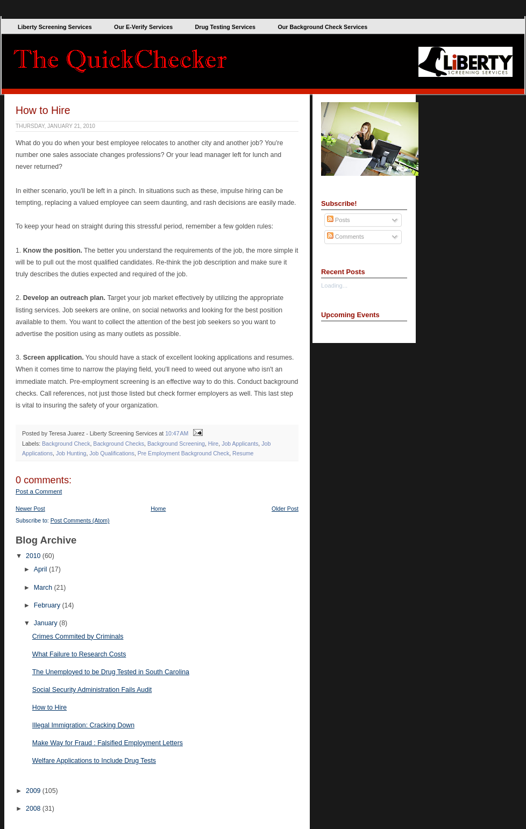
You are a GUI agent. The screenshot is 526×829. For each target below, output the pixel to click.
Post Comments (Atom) (80, 520)
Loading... (334, 285)
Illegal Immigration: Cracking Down (83, 725)
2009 (34, 791)
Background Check (66, 443)
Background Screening (176, 443)
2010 (34, 556)
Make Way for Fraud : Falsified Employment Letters (107, 743)
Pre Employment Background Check (184, 453)
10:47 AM (176, 433)
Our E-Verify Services (143, 27)
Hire (213, 443)
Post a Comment (39, 491)
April (41, 569)
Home (158, 508)
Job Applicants (240, 443)
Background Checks (118, 443)
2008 (34, 808)
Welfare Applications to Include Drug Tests (94, 760)
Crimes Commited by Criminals (78, 636)
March (44, 587)
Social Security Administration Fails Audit (92, 690)
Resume (242, 453)
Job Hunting (71, 453)
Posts (338, 220)
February (48, 605)
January (46, 623)
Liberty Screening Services (55, 27)
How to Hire (43, 110)
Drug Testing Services (225, 27)
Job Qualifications (111, 453)
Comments (345, 236)
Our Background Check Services (322, 27)
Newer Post (30, 508)
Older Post (285, 508)
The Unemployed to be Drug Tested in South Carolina (110, 672)
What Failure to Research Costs (79, 654)
